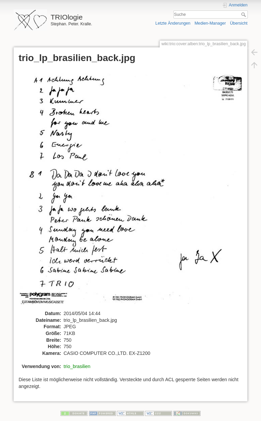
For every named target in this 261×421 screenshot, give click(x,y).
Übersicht (238, 23)
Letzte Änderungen (173, 23)
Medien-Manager (210, 23)
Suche (244, 14)
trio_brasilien (77, 366)
